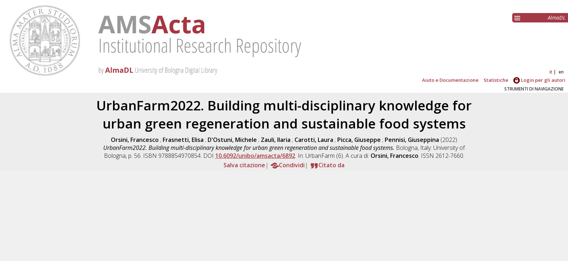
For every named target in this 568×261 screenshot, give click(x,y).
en (561, 72)
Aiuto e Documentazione (450, 80)
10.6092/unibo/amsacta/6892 (255, 156)
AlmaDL (556, 17)
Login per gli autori (539, 80)
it (551, 72)
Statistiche (496, 80)
